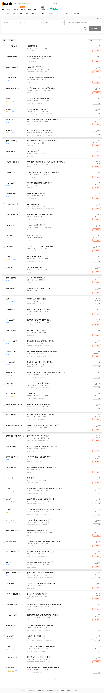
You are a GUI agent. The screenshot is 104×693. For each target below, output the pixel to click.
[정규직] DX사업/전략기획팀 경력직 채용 (38, 320)
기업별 (20, 14)
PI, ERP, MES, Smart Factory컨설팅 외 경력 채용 (40, 78)
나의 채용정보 (76, 14)
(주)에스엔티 (9, 309)
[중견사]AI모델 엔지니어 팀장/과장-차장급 (38, 657)
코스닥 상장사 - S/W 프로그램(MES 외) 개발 (39, 57)
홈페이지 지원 (97, 103)
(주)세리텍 (8, 478)
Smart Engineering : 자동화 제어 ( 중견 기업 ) (40, 246)
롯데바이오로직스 (10, 626)
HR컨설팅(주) (9, 236)
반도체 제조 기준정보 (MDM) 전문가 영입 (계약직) (40, 647)
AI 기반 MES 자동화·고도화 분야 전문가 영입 (39, 130)
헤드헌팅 (51, 14)
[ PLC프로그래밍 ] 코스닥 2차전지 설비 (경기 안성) (40, 341)
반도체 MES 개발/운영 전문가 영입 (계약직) (38, 99)
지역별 (7, 14)
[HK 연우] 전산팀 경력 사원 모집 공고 (37, 257)
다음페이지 (55, 679)
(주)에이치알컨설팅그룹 (12, 215)
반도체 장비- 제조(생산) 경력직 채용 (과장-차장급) (40, 415)
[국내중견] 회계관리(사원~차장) (36, 594)
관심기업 (11, 41)
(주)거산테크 (9, 562)
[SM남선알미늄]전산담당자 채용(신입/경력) (39, 362)
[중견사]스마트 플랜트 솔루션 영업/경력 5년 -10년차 (41, 615)
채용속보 (43, 14)
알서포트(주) (9, 520)
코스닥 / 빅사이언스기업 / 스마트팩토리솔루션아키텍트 (42, 172)
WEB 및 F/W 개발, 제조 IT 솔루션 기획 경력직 (39, 215)
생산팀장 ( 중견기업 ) (32, 236)
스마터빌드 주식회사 (11, 457)
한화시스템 (9, 383)
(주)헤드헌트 (9, 172)
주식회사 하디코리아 (11, 67)
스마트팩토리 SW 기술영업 (34, 267)
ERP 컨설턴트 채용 (32, 151)
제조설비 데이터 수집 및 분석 (35, 636)
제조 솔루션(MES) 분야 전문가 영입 (36, 109)
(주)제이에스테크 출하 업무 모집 (35, 531)
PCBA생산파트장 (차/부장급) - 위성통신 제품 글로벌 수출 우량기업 (45, 162)
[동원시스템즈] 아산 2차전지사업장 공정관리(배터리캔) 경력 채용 (44, 373)
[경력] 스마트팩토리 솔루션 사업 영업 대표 (38, 404)
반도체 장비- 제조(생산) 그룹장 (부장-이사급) (39, 552)
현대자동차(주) (10, 668)
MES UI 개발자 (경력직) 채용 (35, 67)
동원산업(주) (9, 373)
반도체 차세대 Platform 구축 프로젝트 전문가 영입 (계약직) (43, 510)
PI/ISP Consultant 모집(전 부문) (36, 194)
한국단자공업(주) (10, 394)
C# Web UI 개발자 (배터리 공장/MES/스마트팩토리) (41, 141)
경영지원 (29, 478)
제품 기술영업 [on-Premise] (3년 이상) (38, 520)
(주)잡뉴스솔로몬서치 (11, 604)
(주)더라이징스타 (10, 341)
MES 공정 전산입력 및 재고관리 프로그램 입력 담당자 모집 (42, 120)
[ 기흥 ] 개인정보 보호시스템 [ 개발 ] (37, 436)
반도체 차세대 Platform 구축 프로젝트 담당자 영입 (41, 499)
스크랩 (4, 41)
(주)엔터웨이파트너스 (11, 57)
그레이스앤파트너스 (11, 467)
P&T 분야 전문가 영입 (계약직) (35, 299)
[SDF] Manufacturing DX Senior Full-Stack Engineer (43, 668)
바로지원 (97, 50)
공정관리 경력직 (31, 394)
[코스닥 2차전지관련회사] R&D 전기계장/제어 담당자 (41, 446)
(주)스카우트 (9, 183)
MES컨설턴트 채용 (32, 46)
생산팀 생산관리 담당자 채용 (34, 278)
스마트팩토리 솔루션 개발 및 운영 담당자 (38, 457)
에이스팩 (8, 120)
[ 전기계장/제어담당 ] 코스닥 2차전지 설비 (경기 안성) (41, 352)
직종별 (13, 14)
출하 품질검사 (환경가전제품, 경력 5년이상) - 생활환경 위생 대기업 (45, 604)
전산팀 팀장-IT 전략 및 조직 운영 (36, 330)
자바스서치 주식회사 (11, 415)
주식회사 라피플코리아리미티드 (14, 425)
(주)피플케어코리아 (11, 204)
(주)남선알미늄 (10, 362)
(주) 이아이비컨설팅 (11, 78)
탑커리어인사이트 (10, 46)
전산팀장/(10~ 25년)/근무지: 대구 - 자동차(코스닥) (41, 583)
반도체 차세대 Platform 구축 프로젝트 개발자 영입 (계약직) (43, 489)
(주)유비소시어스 (10, 446)
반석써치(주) (9, 225)
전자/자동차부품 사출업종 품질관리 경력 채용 (39, 562)
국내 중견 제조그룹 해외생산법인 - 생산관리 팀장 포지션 (42, 425)
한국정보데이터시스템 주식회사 (14, 436)
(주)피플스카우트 (10, 615)
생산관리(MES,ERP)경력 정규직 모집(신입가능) (40, 88)
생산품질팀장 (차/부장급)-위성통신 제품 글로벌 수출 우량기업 (43, 541)
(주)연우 (8, 257)
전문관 (57, 14)
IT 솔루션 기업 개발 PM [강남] (35, 225)
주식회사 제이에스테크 (12, 88)
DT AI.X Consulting (33, 204)
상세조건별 (34, 14)
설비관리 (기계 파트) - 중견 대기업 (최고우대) (39, 288)
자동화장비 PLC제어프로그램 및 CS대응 (38, 309)
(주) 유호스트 (9, 320)
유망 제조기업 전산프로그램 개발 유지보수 (38, 183)
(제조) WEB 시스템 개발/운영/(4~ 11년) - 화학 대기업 (41, 467)
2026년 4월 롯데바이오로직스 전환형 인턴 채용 (40, 626)
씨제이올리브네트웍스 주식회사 (14, 404)
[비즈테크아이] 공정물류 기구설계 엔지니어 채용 (40, 573)
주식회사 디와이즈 (10, 141)
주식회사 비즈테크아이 (12, 573)
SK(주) (8, 99)
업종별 (26, 14)
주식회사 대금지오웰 (11, 278)
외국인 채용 (66, 14)
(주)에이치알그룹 (10, 330)
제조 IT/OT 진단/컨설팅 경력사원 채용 (37, 383)
